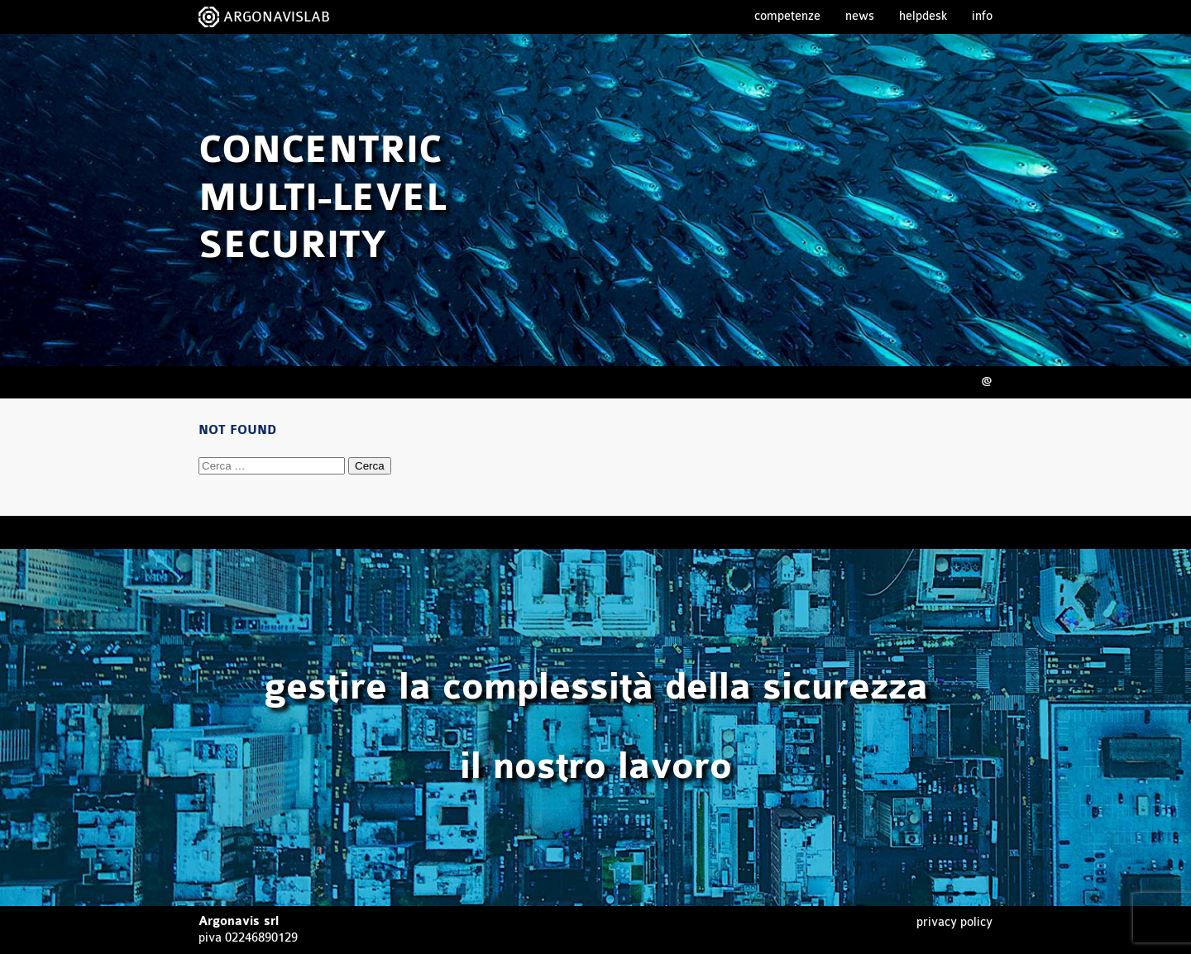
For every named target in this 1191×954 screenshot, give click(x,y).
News (859, 16)
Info (982, 16)
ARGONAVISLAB (276, 17)
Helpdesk (923, 16)
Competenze (787, 16)
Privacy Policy (954, 922)
